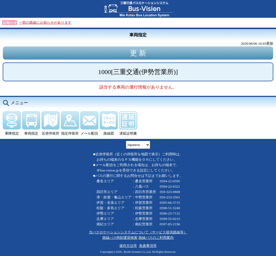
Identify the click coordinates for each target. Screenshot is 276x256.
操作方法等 (128, 246)
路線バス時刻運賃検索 (119, 238)
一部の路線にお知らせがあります (45, 22)
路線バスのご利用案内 (156, 238)
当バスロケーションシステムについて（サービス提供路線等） (138, 232)
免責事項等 (148, 246)
